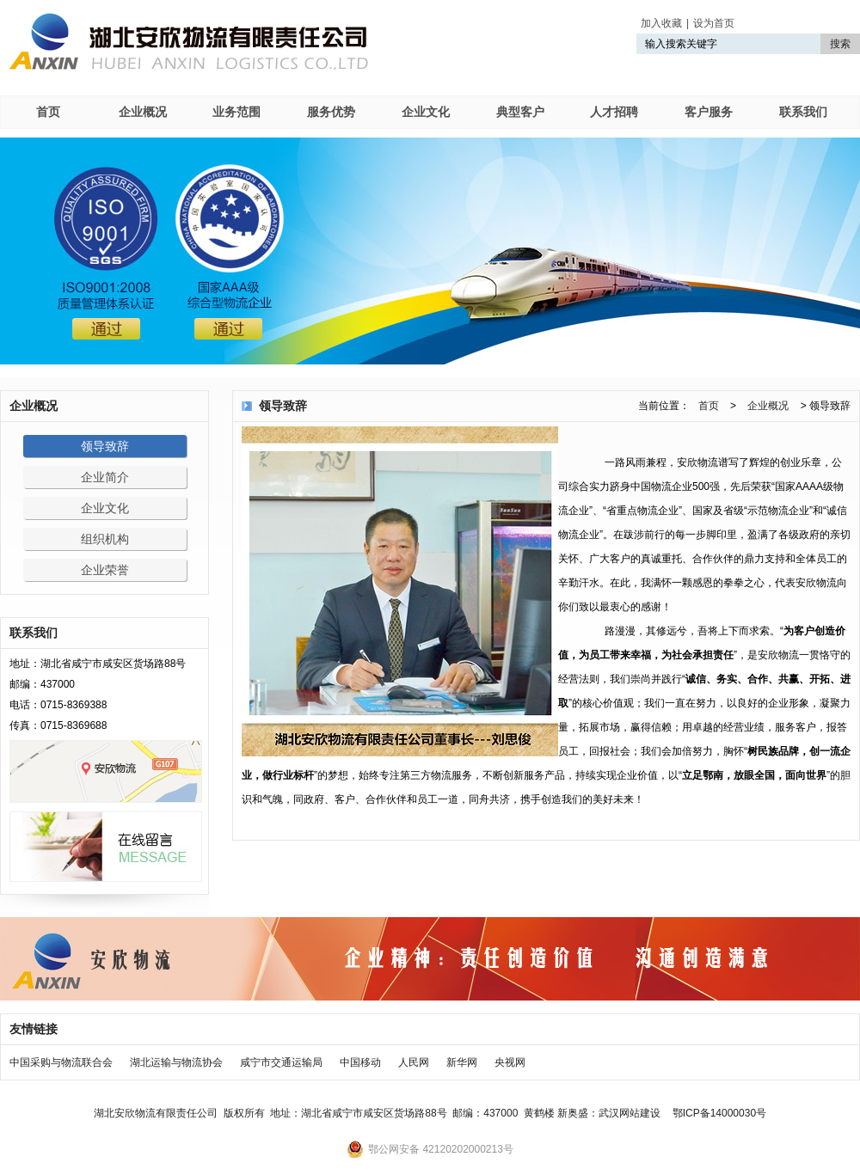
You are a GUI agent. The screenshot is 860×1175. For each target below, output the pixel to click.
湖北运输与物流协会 (176, 1062)
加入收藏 (661, 23)
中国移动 (360, 1062)
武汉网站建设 (629, 1113)
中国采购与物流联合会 (61, 1062)
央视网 (509, 1062)
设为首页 (713, 23)
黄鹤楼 (539, 1113)
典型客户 (520, 112)
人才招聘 (614, 112)
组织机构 (105, 539)
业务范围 (236, 112)
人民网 (413, 1062)
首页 (48, 112)
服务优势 (331, 112)
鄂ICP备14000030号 (719, 1113)
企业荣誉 (105, 570)
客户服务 (709, 112)
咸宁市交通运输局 (281, 1062)
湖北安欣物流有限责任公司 (189, 41)
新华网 (461, 1062)
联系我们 (803, 112)
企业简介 (105, 477)
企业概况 (143, 112)
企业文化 (426, 112)
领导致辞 (105, 446)
